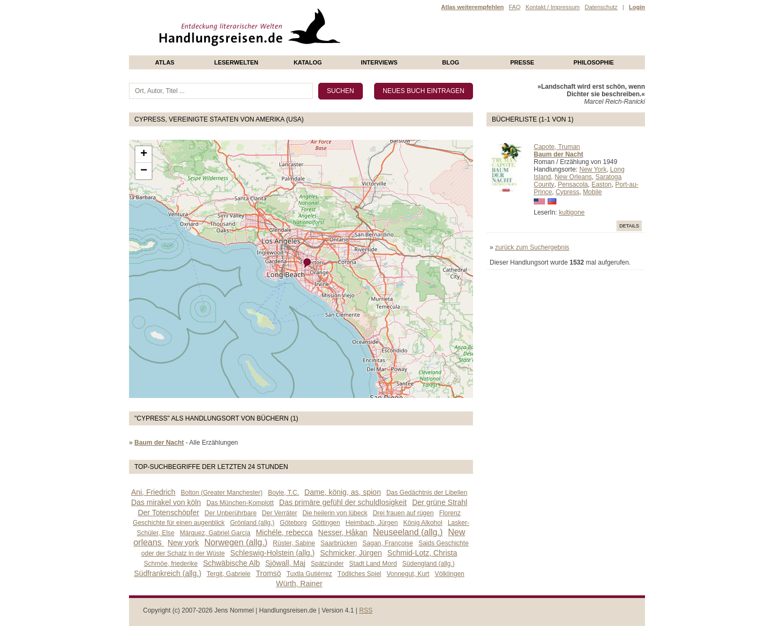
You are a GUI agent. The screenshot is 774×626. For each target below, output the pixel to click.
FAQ (514, 7)
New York (593, 169)
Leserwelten (236, 62)
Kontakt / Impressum (553, 7)
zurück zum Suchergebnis (532, 247)
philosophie (594, 62)
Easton (601, 184)
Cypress (567, 192)
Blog (451, 62)
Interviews (379, 62)
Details (629, 226)
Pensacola (573, 184)
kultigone (572, 212)
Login (637, 7)
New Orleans (573, 177)
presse (522, 62)
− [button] (143, 171)
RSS (365, 610)
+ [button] (143, 154)
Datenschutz (601, 7)
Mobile (592, 192)
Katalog (307, 62)
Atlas (165, 62)
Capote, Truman (557, 147)
